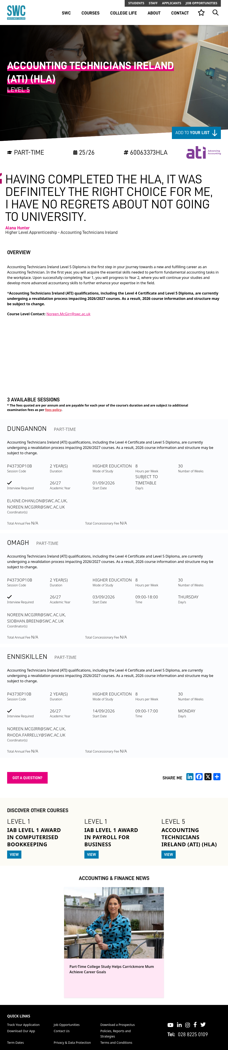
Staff (153, 3)
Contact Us (61, 1031)
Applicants (171, 3)
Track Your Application (23, 1025)
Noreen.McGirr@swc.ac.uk (68, 313)
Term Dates (15, 1042)
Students (136, 3)
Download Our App (21, 1031)
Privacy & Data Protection (72, 1042)
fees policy (53, 410)
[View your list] (201, 12)
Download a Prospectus (117, 1025)
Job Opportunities (201, 3)
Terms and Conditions (116, 1042)
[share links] (217, 776)
